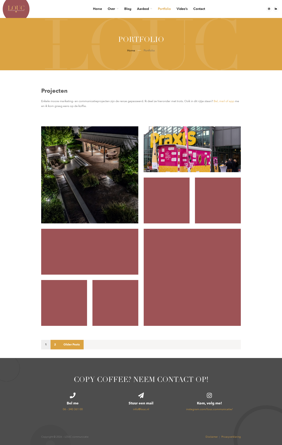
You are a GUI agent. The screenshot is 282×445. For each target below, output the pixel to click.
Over (111, 9)
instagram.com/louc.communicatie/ (209, 409)
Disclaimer (212, 437)
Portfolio (164, 9)
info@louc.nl (141, 409)
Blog (127, 9)
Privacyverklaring (231, 437)
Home (97, 9)
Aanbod (143, 9)
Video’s (182, 9)
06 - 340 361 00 (73, 409)
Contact (199, 9)
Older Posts (71, 345)
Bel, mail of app (224, 101)
